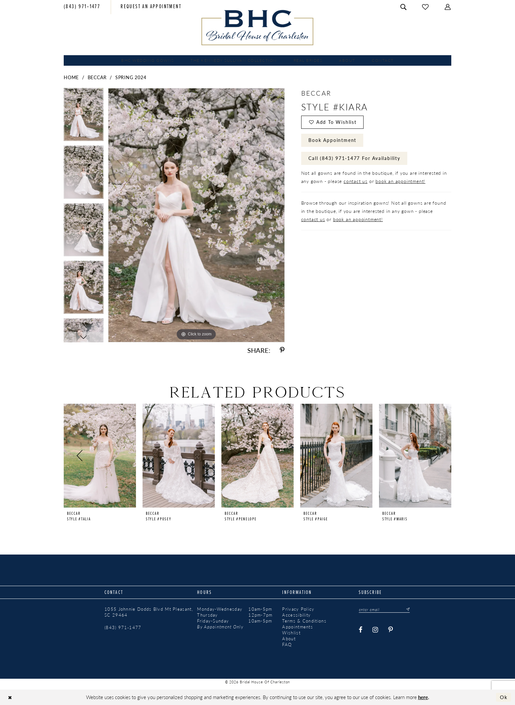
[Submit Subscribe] (406, 609)
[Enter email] (384, 609)
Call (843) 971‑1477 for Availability (354, 158)
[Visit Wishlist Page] (425, 7)
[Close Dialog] (10, 697)
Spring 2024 (130, 77)
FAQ (287, 645)
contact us (356, 181)
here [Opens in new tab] (423, 697)
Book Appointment (332, 140)
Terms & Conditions (304, 621)
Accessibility (296, 615)
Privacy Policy (298, 609)
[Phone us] (82, 7)
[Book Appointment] (150, 7)
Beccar (97, 77)
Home (71, 77)
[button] (448, 7)
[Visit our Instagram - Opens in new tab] (375, 630)
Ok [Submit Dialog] (504, 697)
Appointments (297, 627)
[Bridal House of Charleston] (257, 28)
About (289, 639)
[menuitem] (82, 7)
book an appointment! (400, 181)
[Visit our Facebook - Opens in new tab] (361, 630)
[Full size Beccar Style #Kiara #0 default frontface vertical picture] (196, 215)
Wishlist (291, 633)
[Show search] (403, 7)
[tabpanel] (83, 117)
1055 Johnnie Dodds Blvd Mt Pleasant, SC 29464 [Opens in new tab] (148, 612)
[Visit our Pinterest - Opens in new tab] (391, 630)
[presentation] (100, 456)
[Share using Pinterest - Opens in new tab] (282, 350)
